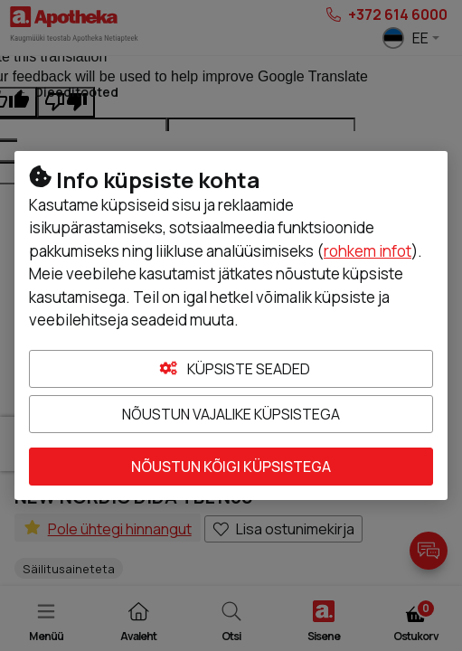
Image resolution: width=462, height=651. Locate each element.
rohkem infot (367, 251)
